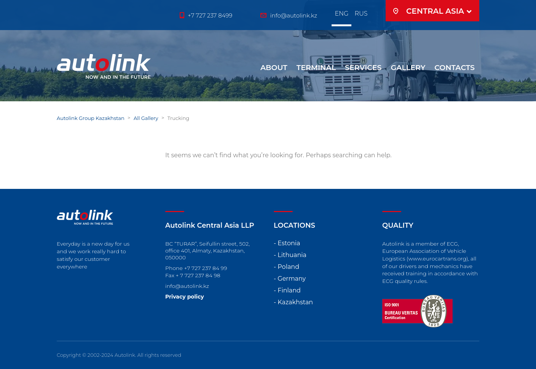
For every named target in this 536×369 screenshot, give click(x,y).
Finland (289, 290)
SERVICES (363, 67)
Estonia (289, 243)
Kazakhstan (295, 302)
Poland (288, 266)
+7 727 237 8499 (210, 15)
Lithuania (292, 255)
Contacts (454, 67)
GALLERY (408, 67)
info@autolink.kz (187, 286)
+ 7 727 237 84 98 (198, 275)
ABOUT (273, 67)
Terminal (316, 67)
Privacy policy (184, 296)
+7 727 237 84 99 (205, 268)
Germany (292, 278)
